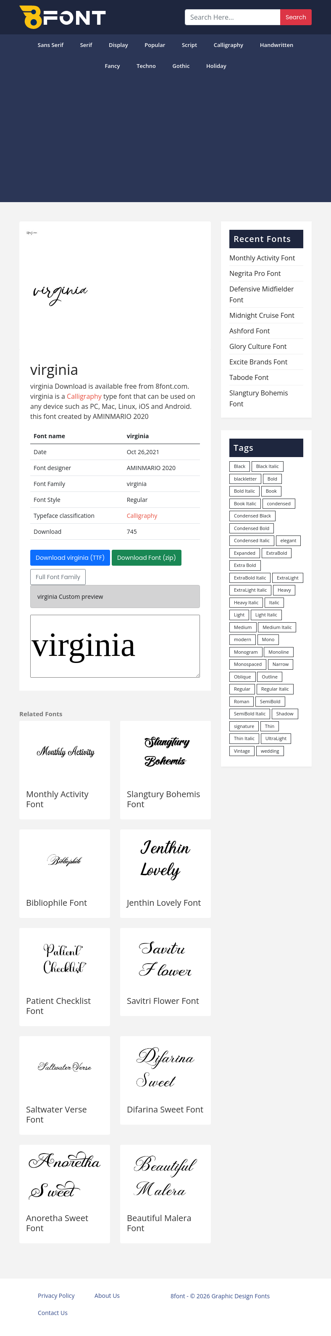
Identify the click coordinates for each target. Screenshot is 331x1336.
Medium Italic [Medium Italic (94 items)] (277, 627)
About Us (107, 1296)
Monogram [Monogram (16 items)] (246, 652)
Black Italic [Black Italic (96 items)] (267, 466)
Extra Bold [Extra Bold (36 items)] (245, 565)
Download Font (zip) (146, 558)
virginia (115, 646)
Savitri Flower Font (163, 1000)
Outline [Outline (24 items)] (270, 676)
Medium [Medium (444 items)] (243, 627)
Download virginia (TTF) (70, 558)
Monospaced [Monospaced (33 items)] (248, 664)
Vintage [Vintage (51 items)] (242, 751)
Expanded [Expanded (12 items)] (244, 553)
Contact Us (53, 1313)
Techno (146, 66)
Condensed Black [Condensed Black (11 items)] (252, 515)
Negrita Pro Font (255, 273)
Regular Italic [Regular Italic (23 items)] (275, 689)
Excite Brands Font (258, 361)
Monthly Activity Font (57, 799)
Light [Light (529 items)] (239, 614)
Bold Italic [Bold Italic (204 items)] (244, 491)
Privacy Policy (56, 1296)
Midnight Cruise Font (261, 315)
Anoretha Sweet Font (57, 1223)
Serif (86, 45)
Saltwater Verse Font (56, 1114)
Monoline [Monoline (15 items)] (278, 652)
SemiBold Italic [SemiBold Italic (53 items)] (249, 713)
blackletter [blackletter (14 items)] (245, 479)
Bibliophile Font (56, 902)
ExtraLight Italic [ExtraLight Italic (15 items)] (250, 590)
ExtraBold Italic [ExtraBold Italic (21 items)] (250, 577)
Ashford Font (249, 330)
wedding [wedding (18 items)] (270, 751)
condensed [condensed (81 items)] (279, 503)
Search (296, 17)
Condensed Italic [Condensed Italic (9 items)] (252, 540)
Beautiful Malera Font (159, 1223)
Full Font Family (58, 577)
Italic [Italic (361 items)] (274, 602)
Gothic (181, 66)
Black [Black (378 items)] (239, 466)
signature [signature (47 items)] (244, 726)
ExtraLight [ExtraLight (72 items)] (288, 577)
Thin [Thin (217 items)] (269, 726)
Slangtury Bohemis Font (163, 799)
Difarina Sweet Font (165, 1109)
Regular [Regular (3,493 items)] (242, 689)
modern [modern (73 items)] (242, 639)
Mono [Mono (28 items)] (268, 639)
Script (189, 45)
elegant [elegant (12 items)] (289, 540)
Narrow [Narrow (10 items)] (281, 664)
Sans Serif (50, 45)
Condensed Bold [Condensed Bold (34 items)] (251, 528)
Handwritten (277, 45)
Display (118, 45)
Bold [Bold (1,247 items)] (272, 479)
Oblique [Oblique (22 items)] (242, 676)
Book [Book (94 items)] (271, 491)
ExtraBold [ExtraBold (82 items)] (276, 553)
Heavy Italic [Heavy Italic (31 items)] (246, 602)
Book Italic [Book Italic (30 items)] (245, 503)
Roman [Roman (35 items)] (241, 701)
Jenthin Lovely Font (164, 902)
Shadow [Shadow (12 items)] (285, 713)
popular (154, 45)
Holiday (216, 66)
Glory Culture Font (258, 346)
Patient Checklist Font (58, 1005)
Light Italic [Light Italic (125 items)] (266, 614)
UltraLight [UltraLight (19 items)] (275, 738)
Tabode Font (248, 377)
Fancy (112, 66)
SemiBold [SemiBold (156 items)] (270, 701)
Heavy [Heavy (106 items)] (284, 590)
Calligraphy (228, 45)
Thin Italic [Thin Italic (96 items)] (244, 738)
